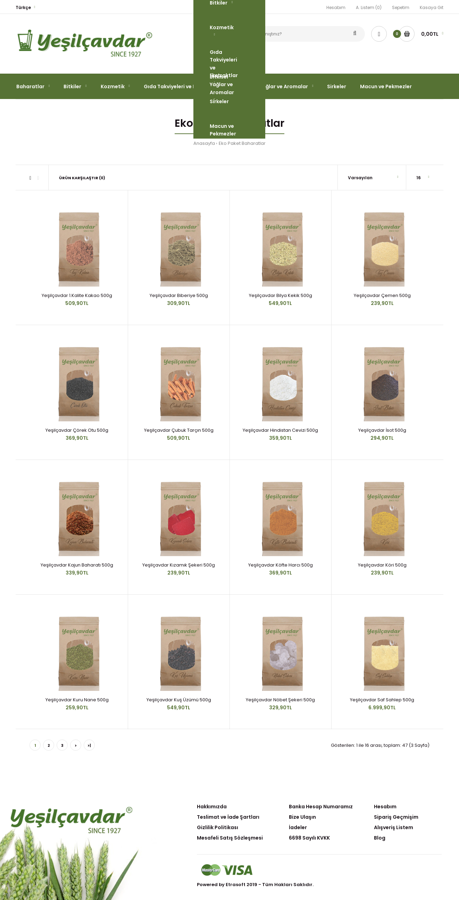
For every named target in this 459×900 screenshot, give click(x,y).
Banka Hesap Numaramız (321, 806)
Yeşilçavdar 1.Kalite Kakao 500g (77, 295)
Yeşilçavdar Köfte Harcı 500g (280, 565)
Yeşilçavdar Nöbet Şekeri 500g (280, 699)
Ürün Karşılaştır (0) (82, 178)
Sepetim (400, 7)
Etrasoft (235, 884)
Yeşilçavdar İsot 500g (382, 430)
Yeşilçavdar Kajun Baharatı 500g (77, 565)
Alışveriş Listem (393, 827)
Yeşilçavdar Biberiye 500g (179, 295)
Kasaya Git (431, 7)
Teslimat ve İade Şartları (228, 817)
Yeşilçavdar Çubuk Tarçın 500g (179, 430)
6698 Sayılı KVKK (309, 837)
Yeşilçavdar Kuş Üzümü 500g (179, 699)
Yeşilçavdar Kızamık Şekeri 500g (178, 565)
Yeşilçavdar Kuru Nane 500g (77, 699)
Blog (379, 837)
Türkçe (23, 7)
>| (89, 745)
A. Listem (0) (369, 7)
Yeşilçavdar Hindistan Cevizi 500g (280, 430)
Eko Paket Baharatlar (242, 143)
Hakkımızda (212, 806)
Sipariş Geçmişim (396, 817)
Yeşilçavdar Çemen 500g (382, 295)
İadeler (298, 827)
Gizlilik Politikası (217, 827)
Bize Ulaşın (302, 817)
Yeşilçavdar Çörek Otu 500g (76, 430)
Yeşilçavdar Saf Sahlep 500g (382, 699)
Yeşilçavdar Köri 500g (382, 565)
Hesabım (335, 7)
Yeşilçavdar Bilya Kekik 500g (280, 295)
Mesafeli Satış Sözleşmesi (230, 837)
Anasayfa (204, 143)
